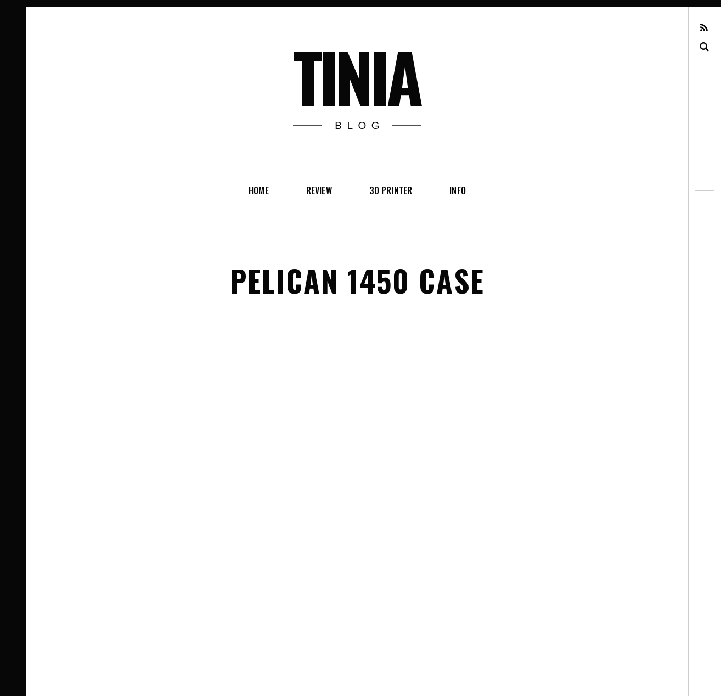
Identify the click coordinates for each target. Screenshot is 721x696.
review (319, 190)
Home (259, 190)
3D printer (391, 190)
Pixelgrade (191, 673)
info (457, 190)
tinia (356, 76)
